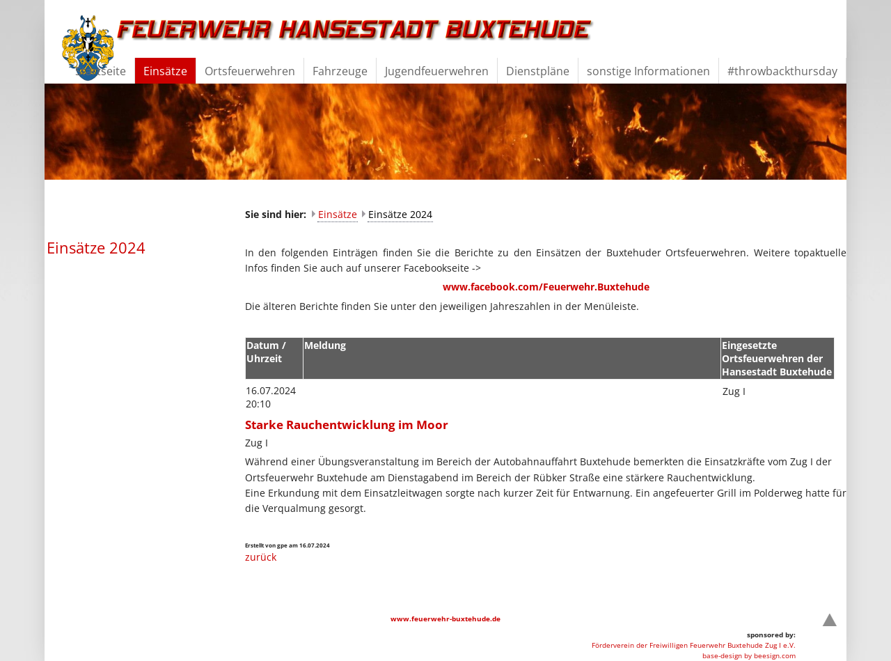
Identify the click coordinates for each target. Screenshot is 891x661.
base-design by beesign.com (749, 655)
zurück (260, 556)
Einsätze (337, 214)
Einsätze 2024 (400, 214)
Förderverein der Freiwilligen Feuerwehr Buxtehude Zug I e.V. (694, 645)
